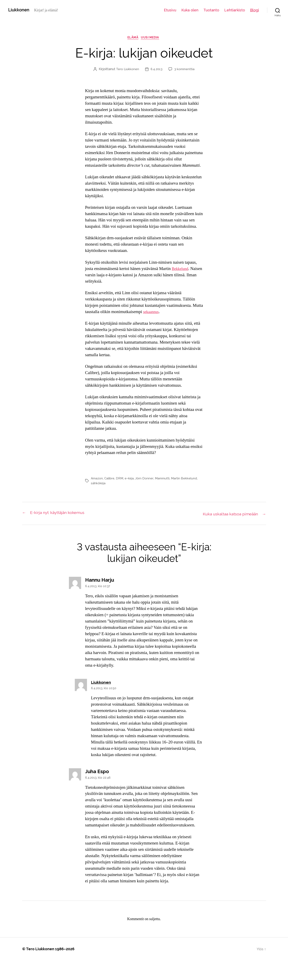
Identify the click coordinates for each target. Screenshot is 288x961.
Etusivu (170, 10)
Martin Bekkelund (186, 479)
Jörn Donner (146, 479)
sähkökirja (98, 484)
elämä (132, 38)
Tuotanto (211, 10)
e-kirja (130, 479)
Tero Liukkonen (126, 70)
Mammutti (164, 479)
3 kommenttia (185, 70)
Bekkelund (181, 269)
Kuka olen (189, 10)
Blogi (254, 10)
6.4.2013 (156, 70)
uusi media (151, 38)
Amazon (97, 479)
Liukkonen (20, 10)
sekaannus (152, 313)
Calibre (110, 479)
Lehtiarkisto (234, 10)
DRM (121, 479)
